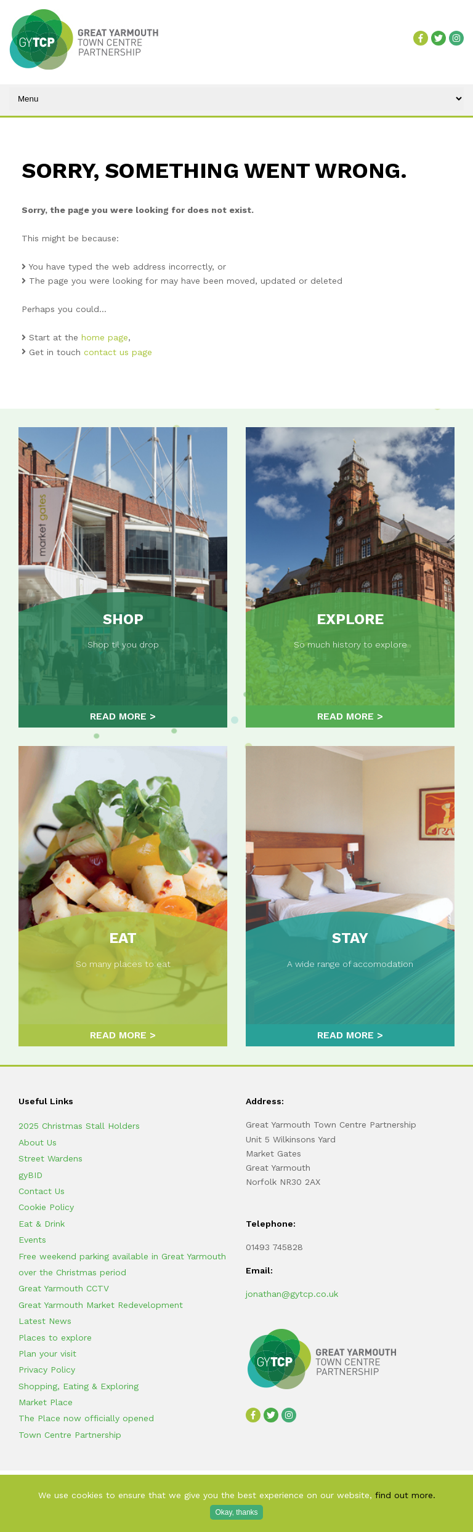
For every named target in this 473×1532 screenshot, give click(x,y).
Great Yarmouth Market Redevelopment (100, 1305)
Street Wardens (50, 1158)
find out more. (405, 1495)
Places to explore (55, 1337)
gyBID (30, 1175)
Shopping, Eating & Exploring (78, 1386)
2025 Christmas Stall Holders (79, 1126)
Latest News (44, 1321)
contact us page (118, 352)
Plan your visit (47, 1353)
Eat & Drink (41, 1224)
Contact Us (41, 1191)
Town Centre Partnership (69, 1435)
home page (104, 337)
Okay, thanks (236, 1512)
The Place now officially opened (86, 1418)
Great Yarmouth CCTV (63, 1288)
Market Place (45, 1402)
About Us (37, 1142)
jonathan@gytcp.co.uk (292, 1294)
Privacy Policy (46, 1369)
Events (32, 1240)
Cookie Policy (46, 1207)
